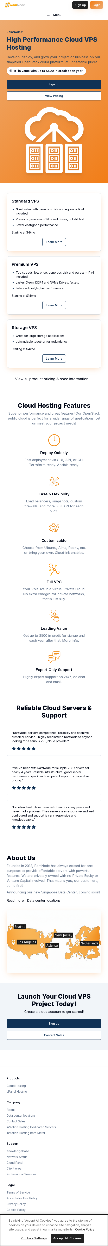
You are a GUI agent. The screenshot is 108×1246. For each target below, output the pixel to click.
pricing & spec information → (68, 379)
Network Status (17, 1157)
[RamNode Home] (15, 4)
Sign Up (80, 5)
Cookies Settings (34, 1238)
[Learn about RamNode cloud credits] (46, 71)
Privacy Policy (16, 1204)
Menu (60, 16)
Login (97, 5)
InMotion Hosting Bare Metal (26, 1133)
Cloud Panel (15, 1162)
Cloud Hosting (16, 1085)
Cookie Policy (16, 1209)
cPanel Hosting (17, 1091)
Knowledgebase (18, 1151)
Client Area (14, 1168)
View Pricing (54, 96)
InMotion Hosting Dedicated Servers (31, 1127)
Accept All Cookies (67, 1238)
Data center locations (44, 900)
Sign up (54, 84)
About (11, 1109)
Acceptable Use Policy (22, 1198)
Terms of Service (18, 1192)
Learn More (54, 242)
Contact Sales (54, 1035)
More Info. (70, 640)
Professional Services (21, 1174)
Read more (15, 900)
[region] (54, 1230)
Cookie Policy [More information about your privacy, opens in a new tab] (84, 1229)
